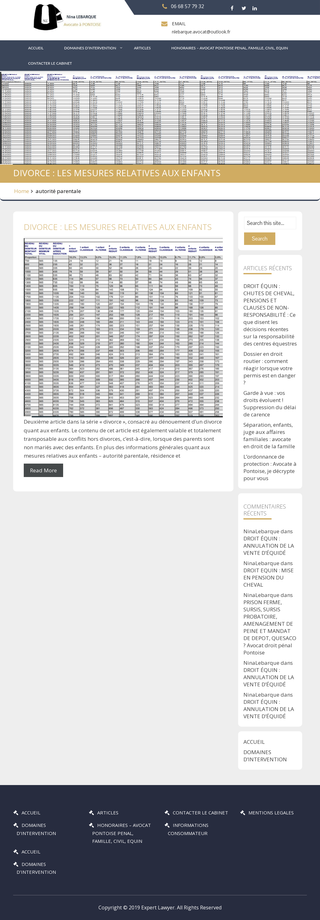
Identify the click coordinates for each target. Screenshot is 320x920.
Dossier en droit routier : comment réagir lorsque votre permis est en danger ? (269, 368)
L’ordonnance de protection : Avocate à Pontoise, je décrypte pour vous (270, 467)
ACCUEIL (35, 48)
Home (21, 191)
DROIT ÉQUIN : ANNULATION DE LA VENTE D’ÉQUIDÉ (268, 545)
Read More (43, 470)
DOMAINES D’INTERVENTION (90, 48)
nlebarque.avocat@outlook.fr (201, 32)
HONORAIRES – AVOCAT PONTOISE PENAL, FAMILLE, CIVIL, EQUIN (229, 48)
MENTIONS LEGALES (271, 812)
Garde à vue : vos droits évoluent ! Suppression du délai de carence (269, 403)
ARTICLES (142, 48)
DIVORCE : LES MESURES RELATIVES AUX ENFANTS (118, 226)
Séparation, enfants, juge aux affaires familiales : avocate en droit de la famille (269, 435)
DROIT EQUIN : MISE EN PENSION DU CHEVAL (268, 577)
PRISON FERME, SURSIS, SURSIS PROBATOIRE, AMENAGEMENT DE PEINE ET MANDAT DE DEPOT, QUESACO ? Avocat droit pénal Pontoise (269, 627)
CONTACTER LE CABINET (50, 63)
